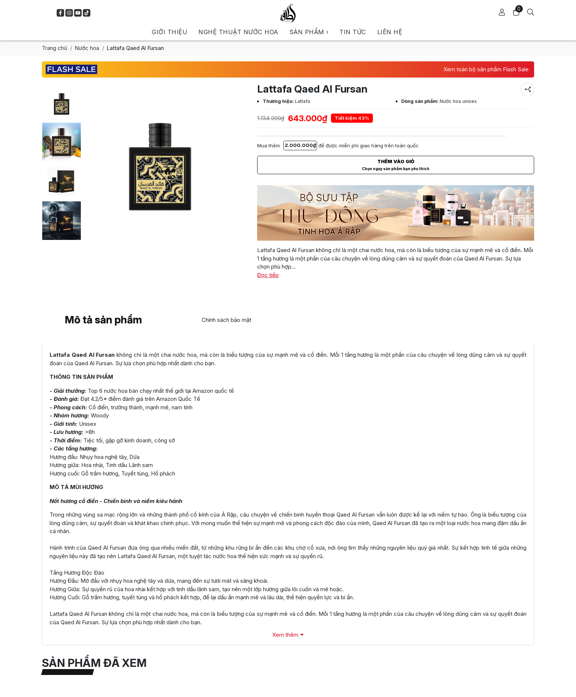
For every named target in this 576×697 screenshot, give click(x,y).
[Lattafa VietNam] (288, 13)
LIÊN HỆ (390, 32)
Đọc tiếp (268, 275)
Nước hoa (87, 47)
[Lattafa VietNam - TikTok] (86, 13)
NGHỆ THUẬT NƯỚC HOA (238, 32)
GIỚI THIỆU (169, 32)
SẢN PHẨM (309, 32)
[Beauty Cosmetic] (395, 213)
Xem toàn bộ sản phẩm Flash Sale (486, 69)
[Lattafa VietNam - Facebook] (60, 13)
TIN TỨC (352, 32)
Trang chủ (54, 47)
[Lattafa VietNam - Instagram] (69, 13)
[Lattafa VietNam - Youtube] (78, 13)
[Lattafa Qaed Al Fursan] (61, 102)
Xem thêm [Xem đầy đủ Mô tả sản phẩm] (285, 634)
